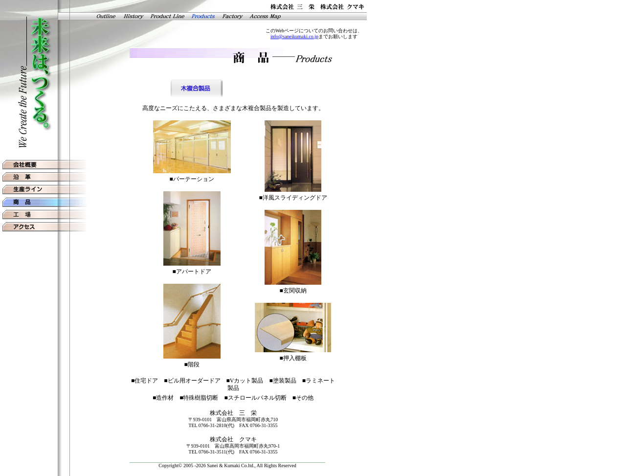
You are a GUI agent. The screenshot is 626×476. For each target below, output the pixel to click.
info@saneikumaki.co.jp (294, 36)
